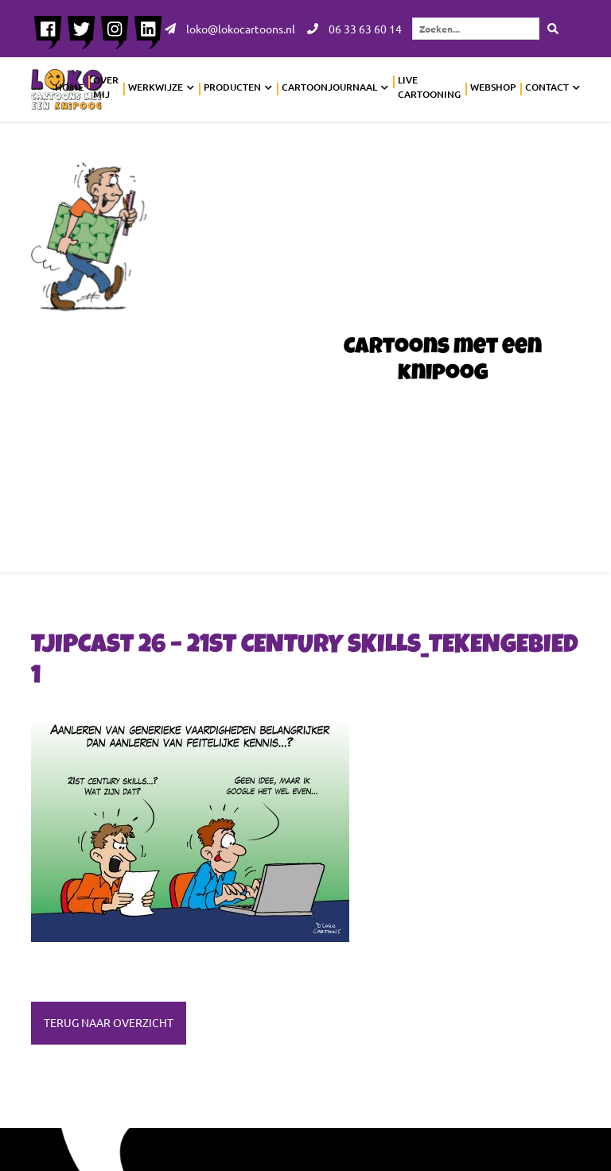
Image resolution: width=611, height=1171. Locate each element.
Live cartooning (429, 87)
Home (69, 87)
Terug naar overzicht (108, 1022)
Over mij (106, 87)
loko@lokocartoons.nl (230, 28)
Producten (232, 87)
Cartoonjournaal (329, 87)
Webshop (493, 87)
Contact (547, 87)
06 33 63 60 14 (354, 28)
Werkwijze (155, 87)
